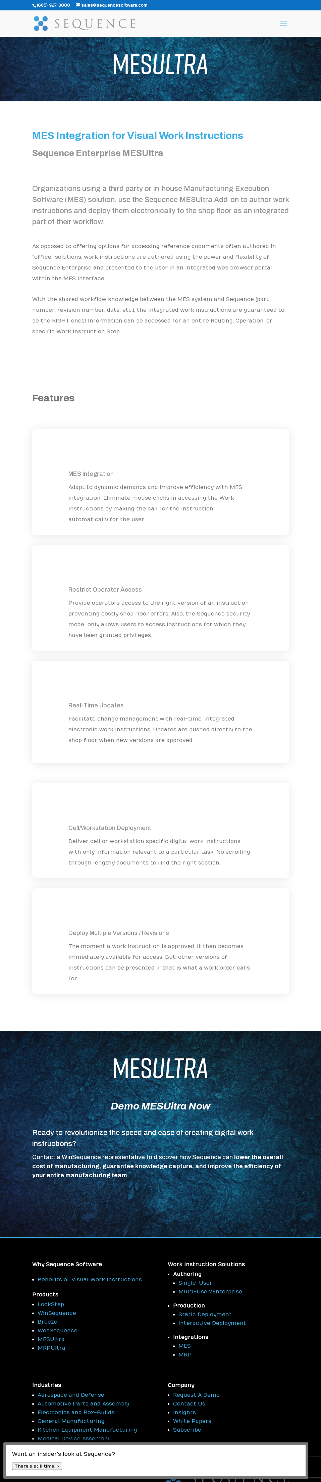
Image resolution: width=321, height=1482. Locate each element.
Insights (184, 1413)
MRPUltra (51, 1348)
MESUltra (51, 1339)
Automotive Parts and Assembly (83, 1404)
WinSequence (57, 1313)
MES (184, 1346)
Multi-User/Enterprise (210, 1292)
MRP (185, 1355)
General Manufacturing (71, 1421)
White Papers (192, 1421)
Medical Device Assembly (73, 1439)
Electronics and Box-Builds (76, 1413)
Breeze (47, 1322)
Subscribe (187, 1430)
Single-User (195, 1283)
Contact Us (189, 1404)
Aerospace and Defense (71, 1395)
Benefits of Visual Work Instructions (90, 1280)
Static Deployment (205, 1315)
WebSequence (57, 1331)
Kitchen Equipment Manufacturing (87, 1430)
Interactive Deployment (212, 1323)
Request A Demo (196, 1395)
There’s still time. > (37, 1466)
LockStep (51, 1304)
